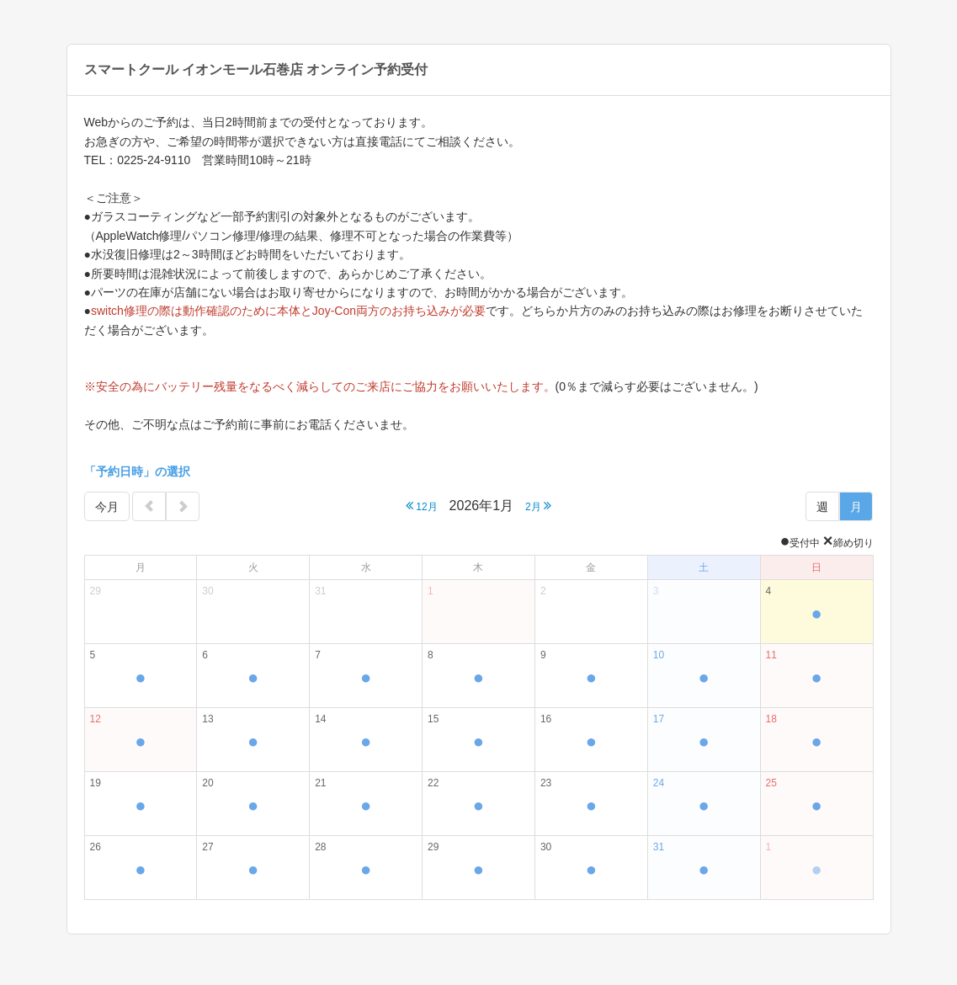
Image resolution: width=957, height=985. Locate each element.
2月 (538, 505)
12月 (422, 505)
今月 (107, 507)
